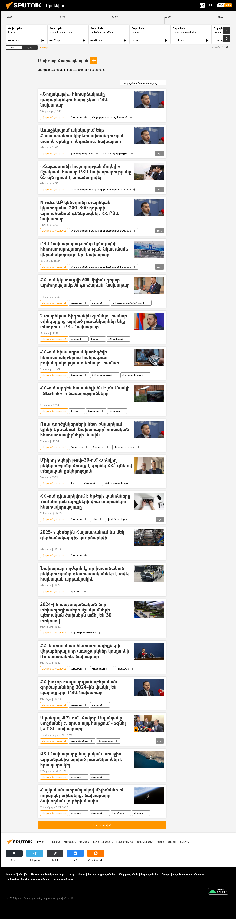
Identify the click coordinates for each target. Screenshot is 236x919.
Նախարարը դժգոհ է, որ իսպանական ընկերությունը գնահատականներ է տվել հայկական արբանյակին (85, 573)
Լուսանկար (118, 813)
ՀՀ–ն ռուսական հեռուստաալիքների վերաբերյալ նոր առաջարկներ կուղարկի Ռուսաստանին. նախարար (84, 651)
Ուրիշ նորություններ (102, 32)
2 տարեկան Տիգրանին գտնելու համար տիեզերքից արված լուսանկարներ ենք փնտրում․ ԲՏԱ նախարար (83, 321)
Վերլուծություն (102, 842)
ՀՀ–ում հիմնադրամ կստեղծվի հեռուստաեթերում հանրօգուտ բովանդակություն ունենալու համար (79, 357)
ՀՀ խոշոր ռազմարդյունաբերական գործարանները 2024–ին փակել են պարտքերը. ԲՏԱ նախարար (78, 687)
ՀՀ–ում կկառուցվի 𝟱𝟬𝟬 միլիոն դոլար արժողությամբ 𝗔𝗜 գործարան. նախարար (85, 282)
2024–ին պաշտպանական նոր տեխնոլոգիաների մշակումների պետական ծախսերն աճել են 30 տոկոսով (76, 612)
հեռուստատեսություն (124, 447)
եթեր (94, 519)
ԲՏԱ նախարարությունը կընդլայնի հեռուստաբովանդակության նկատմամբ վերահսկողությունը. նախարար (84, 249)
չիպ (72, 483)
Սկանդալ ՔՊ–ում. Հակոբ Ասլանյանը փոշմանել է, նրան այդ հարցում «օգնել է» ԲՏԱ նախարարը (83, 723)
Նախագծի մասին (16, 874)
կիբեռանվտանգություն (82, 153)
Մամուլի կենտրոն (178, 842)
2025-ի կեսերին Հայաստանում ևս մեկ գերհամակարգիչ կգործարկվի (82, 535)
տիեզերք (138, 813)
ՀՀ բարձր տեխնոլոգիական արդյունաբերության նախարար (101, 189)
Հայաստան (76, 117)
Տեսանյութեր (145, 842)
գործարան (97, 302)
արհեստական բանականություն (128, 302)
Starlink (74, 411)
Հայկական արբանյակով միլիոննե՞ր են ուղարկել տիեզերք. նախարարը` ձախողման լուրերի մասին (82, 795)
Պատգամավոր (105, 740)
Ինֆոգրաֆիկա (124, 842)
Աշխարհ (84, 842)
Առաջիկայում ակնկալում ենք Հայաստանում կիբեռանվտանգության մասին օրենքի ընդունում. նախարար (82, 135)
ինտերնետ (114, 411)
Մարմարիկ (76, 338)
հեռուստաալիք (99, 668)
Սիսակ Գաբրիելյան (117, 519)
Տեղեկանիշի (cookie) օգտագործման (27, 878)
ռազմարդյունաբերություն (83, 632)
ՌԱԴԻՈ (160, 842)
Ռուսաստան (77, 447)
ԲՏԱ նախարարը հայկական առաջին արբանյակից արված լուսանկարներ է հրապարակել (81, 759)
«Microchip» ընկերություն (117, 483)
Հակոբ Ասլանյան (79, 740)
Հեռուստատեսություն (132, 374)
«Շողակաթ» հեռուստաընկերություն (110, 117)
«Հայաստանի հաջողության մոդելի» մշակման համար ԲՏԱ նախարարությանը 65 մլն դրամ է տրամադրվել (85, 171)
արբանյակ (76, 591)
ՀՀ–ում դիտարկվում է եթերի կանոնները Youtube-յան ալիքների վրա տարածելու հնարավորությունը (85, 501)
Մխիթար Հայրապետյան (63, 60)
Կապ (71, 874)
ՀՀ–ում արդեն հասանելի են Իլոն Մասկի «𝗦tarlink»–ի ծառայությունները (85, 390)
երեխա (95, 338)
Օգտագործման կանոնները (47, 874)
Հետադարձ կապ (63, 878)
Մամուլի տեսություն (60, 32)
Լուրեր (12, 32)
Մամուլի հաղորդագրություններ (96, 874)
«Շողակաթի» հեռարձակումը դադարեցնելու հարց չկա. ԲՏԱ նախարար (74, 99)
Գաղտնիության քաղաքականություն (183, 874)
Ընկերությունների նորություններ (138, 874)
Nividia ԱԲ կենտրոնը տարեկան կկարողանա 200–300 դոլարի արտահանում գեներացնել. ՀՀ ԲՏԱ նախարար (79, 210)
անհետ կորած (115, 338)
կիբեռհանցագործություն (115, 153)
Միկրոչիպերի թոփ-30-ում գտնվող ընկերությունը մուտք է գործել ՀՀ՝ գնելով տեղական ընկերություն (86, 465)
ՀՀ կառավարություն (102, 374)
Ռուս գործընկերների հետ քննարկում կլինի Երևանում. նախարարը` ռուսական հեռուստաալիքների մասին (84, 429)
